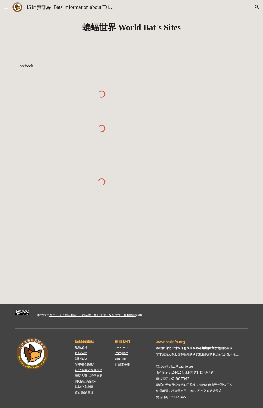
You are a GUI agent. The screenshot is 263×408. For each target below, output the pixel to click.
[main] (131, 27)
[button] (6, 7)
